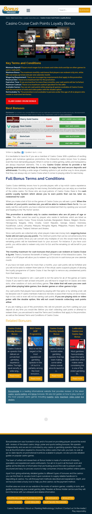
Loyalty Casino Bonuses (31, 18)
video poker (74, 397)
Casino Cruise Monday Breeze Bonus (14, 331)
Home (8, 18)
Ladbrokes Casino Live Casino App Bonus (77, 332)
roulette (50, 397)
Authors (59, 508)
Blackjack (52, 498)
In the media (80, 508)
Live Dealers (32, 502)
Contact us (68, 508)
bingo (34, 394)
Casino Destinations (15, 508)
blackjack (64, 397)
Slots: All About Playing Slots (24, 498)
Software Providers (55, 502)
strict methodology (66, 114)
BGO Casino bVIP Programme (35, 331)
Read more (14, 376)
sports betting (21, 394)
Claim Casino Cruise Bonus (22, 101)
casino (11, 394)
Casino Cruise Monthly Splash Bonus (56, 331)
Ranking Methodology (44, 508)
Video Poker (14, 502)
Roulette (68, 498)
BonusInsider (13, 391)
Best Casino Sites (16, 18)
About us (30, 508)
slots (57, 397)
